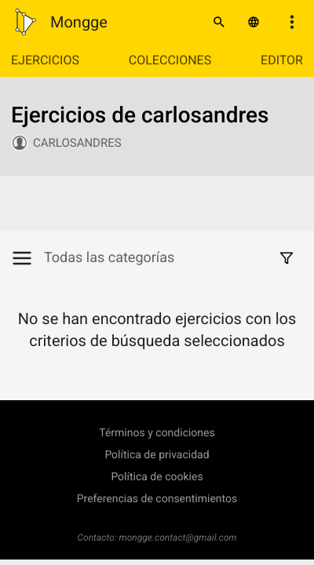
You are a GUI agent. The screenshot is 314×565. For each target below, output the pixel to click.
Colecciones (170, 60)
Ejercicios (45, 60)
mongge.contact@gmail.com (178, 537)
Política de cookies (157, 477)
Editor (282, 60)
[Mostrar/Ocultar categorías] (27, 258)
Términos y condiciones (156, 433)
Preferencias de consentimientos (157, 499)
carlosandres (77, 143)
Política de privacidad (156, 455)
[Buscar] (219, 22)
